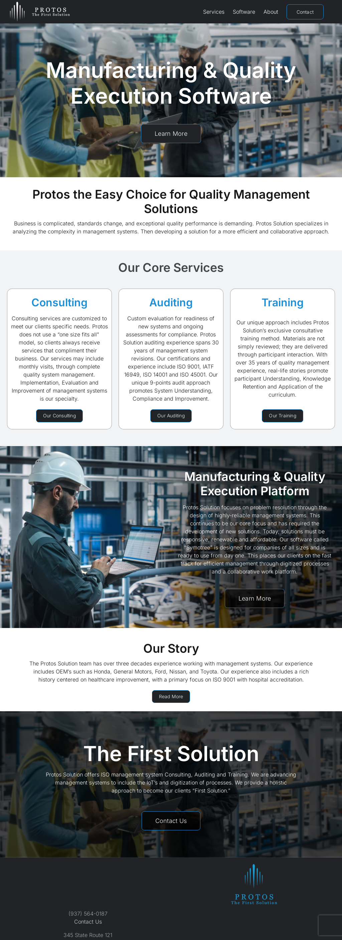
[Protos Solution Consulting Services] (59, 415)
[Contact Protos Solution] (171, 820)
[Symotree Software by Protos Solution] (255, 598)
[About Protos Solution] (171, 696)
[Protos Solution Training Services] (282, 415)
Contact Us (88, 921)
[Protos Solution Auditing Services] (171, 415)
